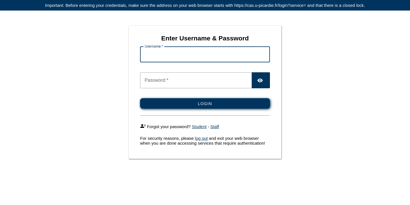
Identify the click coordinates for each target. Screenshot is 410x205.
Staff (214, 126)
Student (199, 126)
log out (201, 138)
